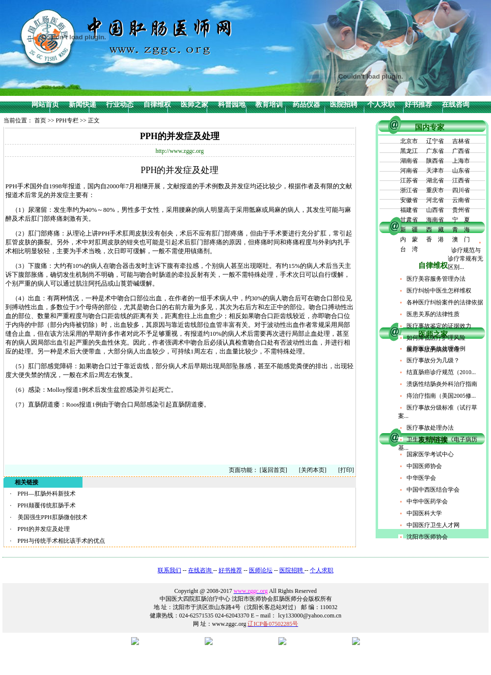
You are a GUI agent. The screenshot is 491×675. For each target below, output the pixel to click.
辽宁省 (435, 141)
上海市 (461, 160)
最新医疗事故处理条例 (436, 348)
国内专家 (429, 127)
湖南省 (409, 160)
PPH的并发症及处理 (44, 529)
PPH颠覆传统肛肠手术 (47, 505)
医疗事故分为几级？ (433, 360)
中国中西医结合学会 (433, 489)
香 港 (435, 239)
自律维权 (433, 265)
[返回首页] (273, 470)
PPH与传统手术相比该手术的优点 (61, 540)
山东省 (461, 170)
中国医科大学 (424, 513)
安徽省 (409, 200)
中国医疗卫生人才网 (433, 525)
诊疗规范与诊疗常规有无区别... (465, 258)
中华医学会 (421, 477)
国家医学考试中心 (430, 454)
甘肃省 (409, 219)
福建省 (409, 209)
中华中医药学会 (427, 501)
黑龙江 (409, 150)
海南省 (435, 219)
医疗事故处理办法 (430, 427)
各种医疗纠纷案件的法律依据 (445, 302)
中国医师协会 (424, 466)
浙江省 (409, 190)
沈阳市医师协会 (427, 536)
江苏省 (409, 180)
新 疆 (409, 229)
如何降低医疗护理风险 (436, 337)
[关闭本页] (313, 470)
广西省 (461, 150)
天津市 (435, 170)
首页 (40, 120)
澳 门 (461, 239)
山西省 (435, 209)
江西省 (461, 180)
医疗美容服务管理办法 (436, 278)
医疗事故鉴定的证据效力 (439, 326)
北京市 (409, 141)
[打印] (340, 470)
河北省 (435, 200)
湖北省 (435, 180)
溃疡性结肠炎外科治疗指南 (442, 384)
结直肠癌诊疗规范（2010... (441, 372)
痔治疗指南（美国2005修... (441, 395)
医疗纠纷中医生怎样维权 (439, 290)
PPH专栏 (67, 120)
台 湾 (409, 249)
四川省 (461, 190)
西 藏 (435, 229)
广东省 (435, 150)
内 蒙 (409, 239)
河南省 (409, 170)
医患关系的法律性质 (433, 314)
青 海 (461, 229)
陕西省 (435, 160)
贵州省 (461, 209)
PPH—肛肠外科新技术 (47, 493)
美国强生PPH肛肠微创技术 (52, 517)
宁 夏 (461, 219)
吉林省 (461, 141)
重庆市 (435, 190)
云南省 (461, 200)
